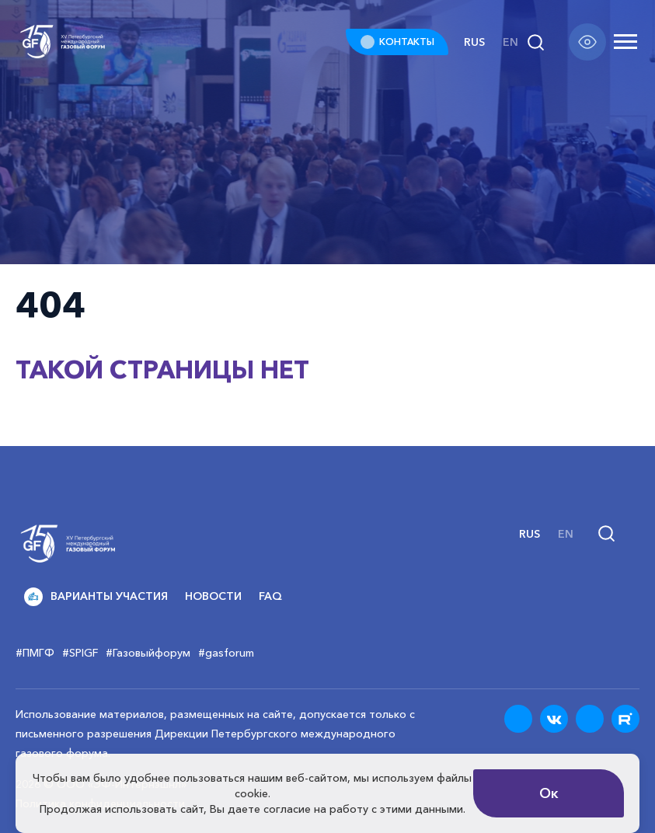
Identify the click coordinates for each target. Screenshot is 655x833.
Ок (549, 793)
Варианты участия (96, 596)
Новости (213, 596)
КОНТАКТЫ (406, 41)
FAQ (270, 596)
